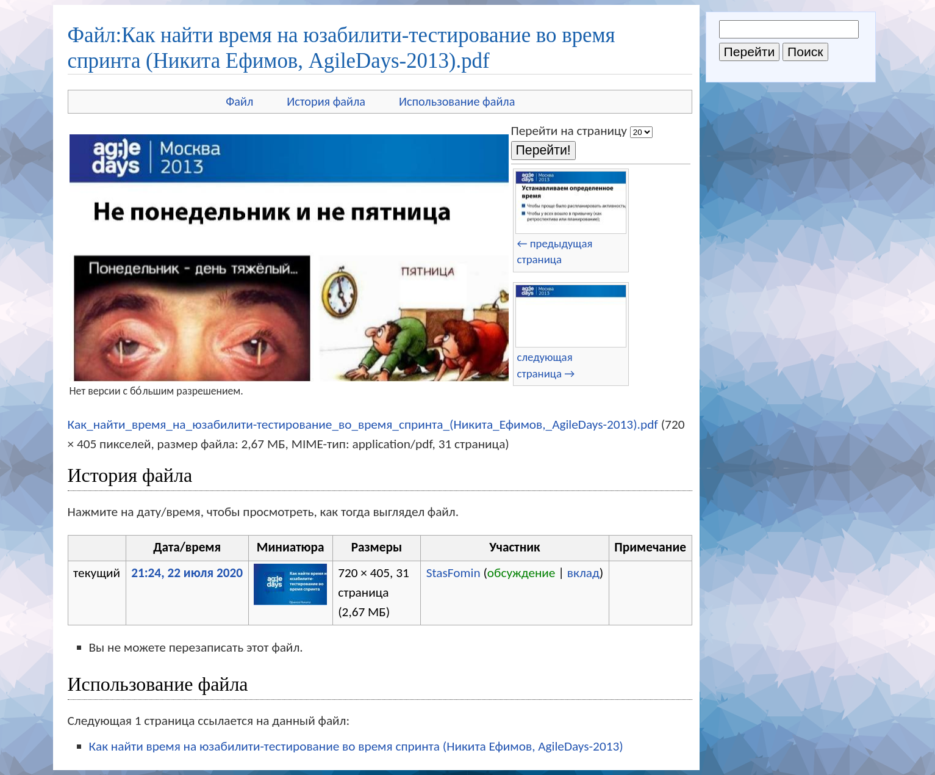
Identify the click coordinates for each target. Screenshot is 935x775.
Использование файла (457, 101)
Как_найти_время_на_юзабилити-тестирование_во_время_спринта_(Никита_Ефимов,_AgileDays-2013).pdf (363, 424)
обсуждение (521, 573)
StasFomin (453, 573)
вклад (583, 573)
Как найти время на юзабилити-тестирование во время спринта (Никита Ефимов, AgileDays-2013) (356, 746)
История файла (326, 101)
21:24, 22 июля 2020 (187, 573)
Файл (239, 101)
